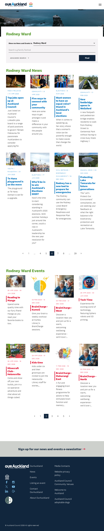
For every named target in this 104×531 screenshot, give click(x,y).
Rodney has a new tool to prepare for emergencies (63, 188)
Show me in (20, 43)
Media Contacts (62, 466)
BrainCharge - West (64, 309)
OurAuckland (36, 466)
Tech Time (86, 299)
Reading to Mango (13, 299)
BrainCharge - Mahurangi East (64, 376)
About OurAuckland (39, 497)
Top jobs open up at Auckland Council (15, 102)
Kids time (37, 362)
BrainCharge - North (88, 378)
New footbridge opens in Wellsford (86, 104)
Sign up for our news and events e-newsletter (52, 450)
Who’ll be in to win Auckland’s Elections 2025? (38, 188)
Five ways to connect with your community (39, 103)
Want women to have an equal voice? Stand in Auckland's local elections (63, 106)
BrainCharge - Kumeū (40, 308)
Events (33, 477)
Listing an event (37, 483)
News (32, 471)
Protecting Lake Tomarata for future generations (87, 183)
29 (75, 253)
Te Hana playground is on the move (15, 181)
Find (87, 58)
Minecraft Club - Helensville (14, 371)
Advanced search (19, 58)
